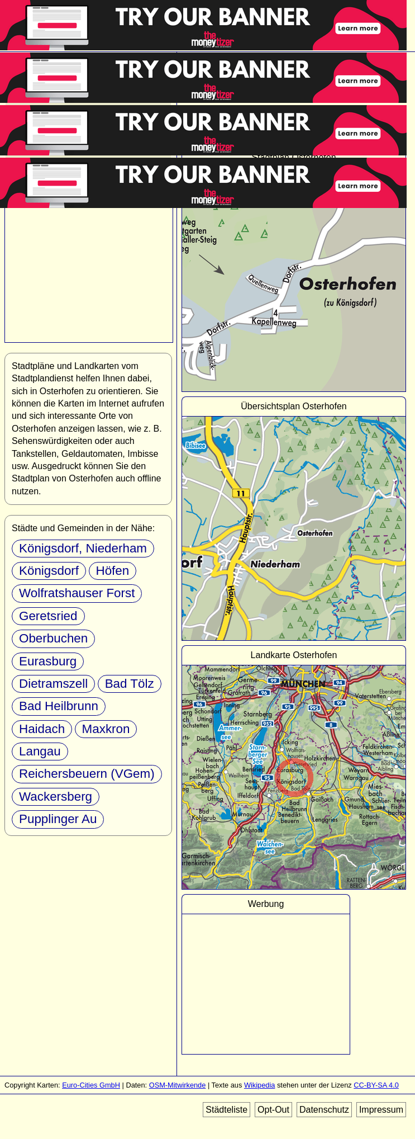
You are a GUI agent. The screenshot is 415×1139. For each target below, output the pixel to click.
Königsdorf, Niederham (83, 548)
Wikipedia (259, 1085)
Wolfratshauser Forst (77, 593)
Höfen (113, 571)
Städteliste (226, 1109)
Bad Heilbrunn (58, 706)
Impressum (381, 1109)
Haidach (42, 729)
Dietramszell (53, 684)
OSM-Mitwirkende (177, 1085)
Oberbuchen (53, 638)
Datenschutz (324, 1109)
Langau (40, 751)
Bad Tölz (129, 684)
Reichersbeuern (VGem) (87, 774)
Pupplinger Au (58, 819)
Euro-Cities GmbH (91, 1085)
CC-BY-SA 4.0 (376, 1085)
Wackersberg (55, 797)
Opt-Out (273, 1109)
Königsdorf (49, 571)
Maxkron (106, 729)
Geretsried (48, 616)
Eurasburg (48, 661)
